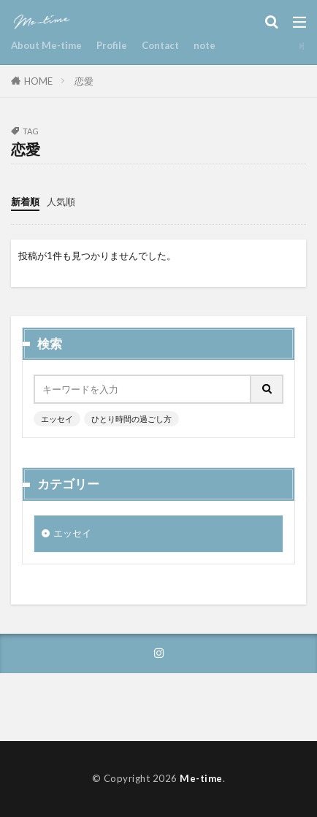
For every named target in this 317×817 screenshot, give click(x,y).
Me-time (201, 778)
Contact (160, 45)
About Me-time (46, 45)
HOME (38, 81)
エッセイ (57, 418)
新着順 (25, 201)
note (204, 45)
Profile (111, 45)
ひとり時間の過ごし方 (131, 418)
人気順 (61, 201)
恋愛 (84, 81)
